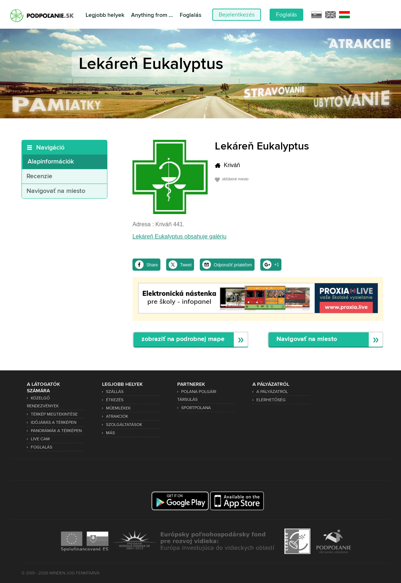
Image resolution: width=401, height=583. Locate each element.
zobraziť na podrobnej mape (182, 339)
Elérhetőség (271, 400)
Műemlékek (118, 408)
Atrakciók (117, 416)
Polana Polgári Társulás (196, 395)
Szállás (115, 391)
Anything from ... (152, 15)
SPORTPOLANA (196, 408)
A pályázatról (272, 391)
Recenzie (39, 176)
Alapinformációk (51, 162)
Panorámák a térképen (56, 430)
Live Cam (40, 439)
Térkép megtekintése (54, 414)
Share (152, 264)
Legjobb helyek (105, 15)
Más (110, 433)
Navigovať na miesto (55, 191)
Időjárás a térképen (53, 422)
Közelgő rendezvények (43, 402)
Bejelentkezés (237, 14)
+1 (276, 264)
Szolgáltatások (124, 424)
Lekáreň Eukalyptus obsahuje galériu (179, 236)
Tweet (186, 265)
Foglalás (191, 15)
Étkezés (115, 400)
